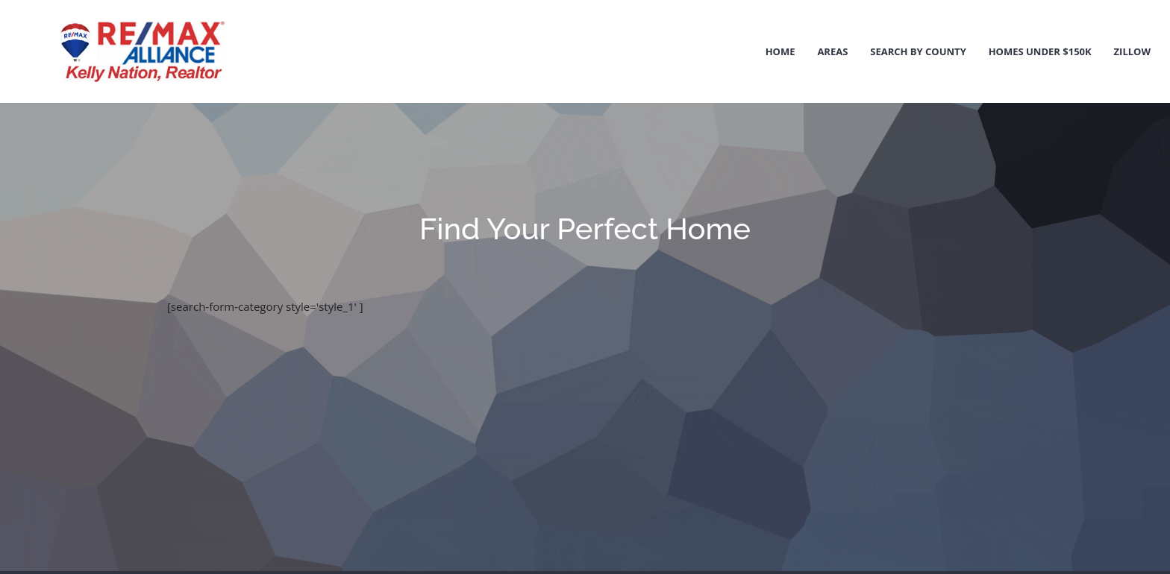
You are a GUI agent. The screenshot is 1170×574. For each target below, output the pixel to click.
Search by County (918, 51)
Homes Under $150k (1040, 51)
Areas (832, 51)
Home (780, 51)
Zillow (1132, 51)
